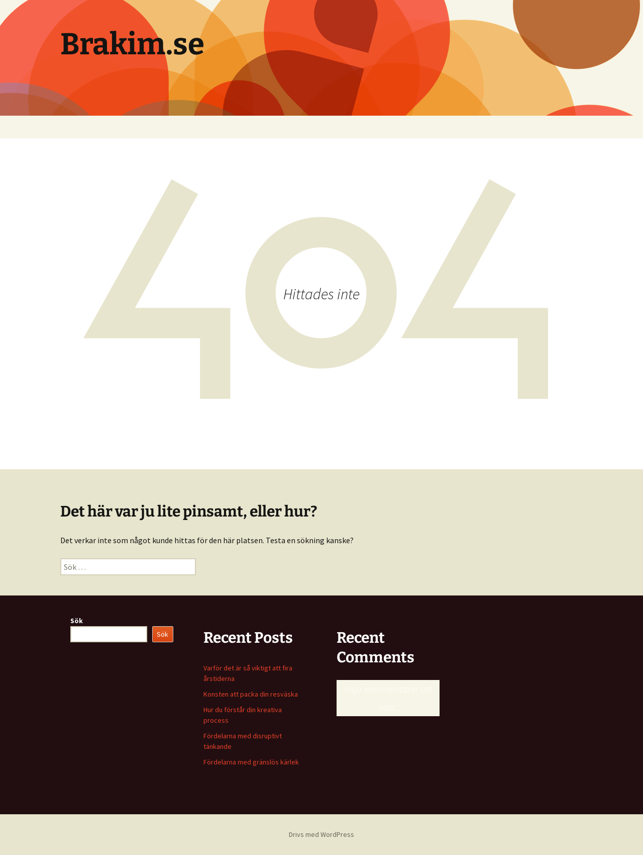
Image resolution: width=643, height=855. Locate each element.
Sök (76, 620)
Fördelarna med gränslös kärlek (251, 761)
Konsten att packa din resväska (250, 694)
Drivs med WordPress (321, 834)
